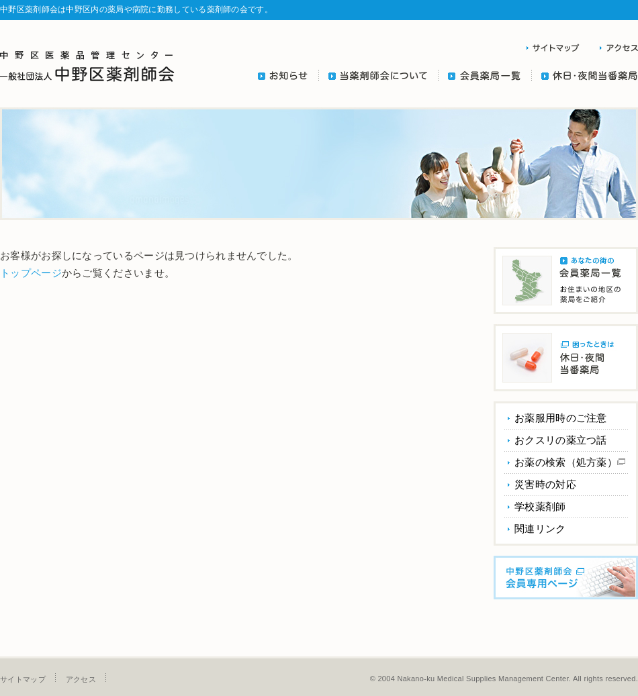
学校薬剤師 (540, 506)
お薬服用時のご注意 (560, 418)
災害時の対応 (545, 484)
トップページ (31, 273)
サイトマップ (23, 679)
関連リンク (540, 528)
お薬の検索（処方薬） (569, 462)
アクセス (81, 679)
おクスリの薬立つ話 (560, 440)
